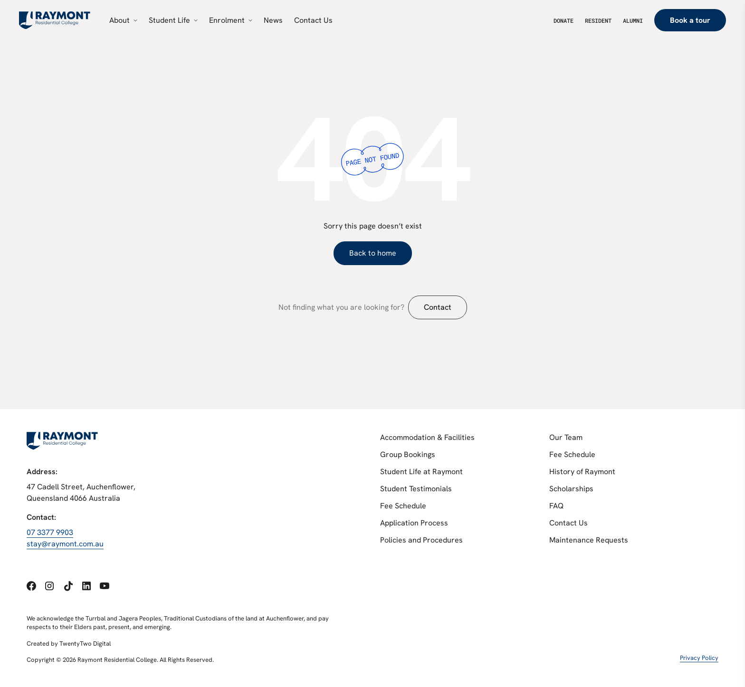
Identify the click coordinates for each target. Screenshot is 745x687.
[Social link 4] (86, 586)
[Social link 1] (31, 586)
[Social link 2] (49, 586)
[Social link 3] (68, 586)
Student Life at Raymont (421, 472)
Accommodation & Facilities (427, 437)
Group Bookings (407, 454)
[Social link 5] (104, 586)
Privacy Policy (699, 658)
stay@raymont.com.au (65, 544)
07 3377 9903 (50, 532)
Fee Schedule (403, 506)
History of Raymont (582, 472)
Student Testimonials (416, 489)
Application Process (414, 523)
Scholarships (571, 489)
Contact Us (568, 523)
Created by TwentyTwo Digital (69, 643)
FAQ (556, 506)
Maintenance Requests (588, 540)
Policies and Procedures (421, 540)
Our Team (566, 437)
